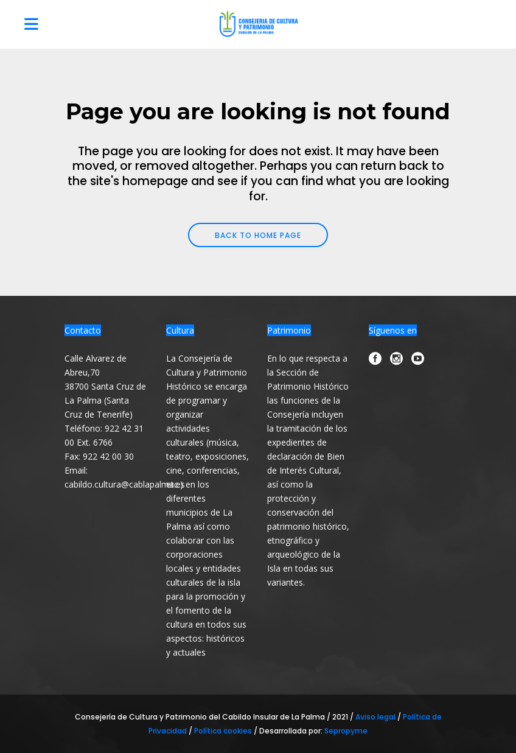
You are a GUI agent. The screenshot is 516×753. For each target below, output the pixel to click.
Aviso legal (376, 717)
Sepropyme (346, 731)
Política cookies (223, 731)
